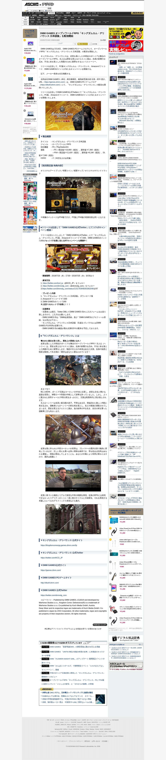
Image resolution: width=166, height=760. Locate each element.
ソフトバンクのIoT (106, 22)
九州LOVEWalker (97, 736)
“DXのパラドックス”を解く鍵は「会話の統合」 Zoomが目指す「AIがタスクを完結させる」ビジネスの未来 (130, 221)
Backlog (79, 22)
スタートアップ (101, 13)
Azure (52, 22)
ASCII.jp (31, 4)
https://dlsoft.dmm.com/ (50, 85)
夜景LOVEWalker (87, 736)
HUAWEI (79, 19)
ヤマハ (92, 22)
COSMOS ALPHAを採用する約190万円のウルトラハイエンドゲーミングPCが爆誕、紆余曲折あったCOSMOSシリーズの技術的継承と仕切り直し (129, 86)
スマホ (94, 13)
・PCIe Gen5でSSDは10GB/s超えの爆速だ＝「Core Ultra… (29, 166)
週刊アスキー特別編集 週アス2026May (30, 203)
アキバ (89, 13)
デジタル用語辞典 (80, 733)
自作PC (79, 13)
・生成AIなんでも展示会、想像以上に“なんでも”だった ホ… (29, 148)
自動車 (68, 13)
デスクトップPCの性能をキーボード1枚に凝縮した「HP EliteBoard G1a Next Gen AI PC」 (130, 454)
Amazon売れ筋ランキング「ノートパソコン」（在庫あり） (29, 33)
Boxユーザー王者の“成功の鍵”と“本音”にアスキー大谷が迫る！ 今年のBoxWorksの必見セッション (130, 344)
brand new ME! (94, 727)
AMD (39, 19)
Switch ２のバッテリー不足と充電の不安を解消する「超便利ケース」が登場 (130, 297)
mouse (39, 17)
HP (79, 17)
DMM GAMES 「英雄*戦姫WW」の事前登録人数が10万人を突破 (75, 647)
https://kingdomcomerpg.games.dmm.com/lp (59, 545)
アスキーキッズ (27, 15)
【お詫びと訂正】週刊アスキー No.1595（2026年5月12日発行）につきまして (126, 648)
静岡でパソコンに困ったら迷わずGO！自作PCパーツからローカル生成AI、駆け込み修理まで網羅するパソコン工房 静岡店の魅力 (130, 103)
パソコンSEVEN (59, 17)
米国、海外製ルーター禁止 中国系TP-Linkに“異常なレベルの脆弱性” (69, 702)
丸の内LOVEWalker (108, 736)
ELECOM (32, 19)
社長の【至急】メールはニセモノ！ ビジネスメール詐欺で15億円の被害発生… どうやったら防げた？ (130, 187)
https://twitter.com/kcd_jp (53, 283)
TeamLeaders (67, 15)
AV (85, 13)
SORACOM (76, 729)
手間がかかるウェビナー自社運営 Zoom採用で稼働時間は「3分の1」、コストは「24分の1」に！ (131, 327)
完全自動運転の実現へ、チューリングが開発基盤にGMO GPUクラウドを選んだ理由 (130, 264)
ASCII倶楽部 (137, 13)
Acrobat (39, 22)
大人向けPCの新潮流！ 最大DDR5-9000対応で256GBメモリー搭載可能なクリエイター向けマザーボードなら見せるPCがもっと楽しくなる (130, 251)
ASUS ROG (45, 19)
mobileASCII (89, 733)
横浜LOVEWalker (66, 736)
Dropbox (66, 22)
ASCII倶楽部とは (32, 171)
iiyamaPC (45, 17)
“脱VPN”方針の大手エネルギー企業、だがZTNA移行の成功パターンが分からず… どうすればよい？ (129, 391)
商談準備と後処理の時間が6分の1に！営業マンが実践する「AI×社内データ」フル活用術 (130, 360)
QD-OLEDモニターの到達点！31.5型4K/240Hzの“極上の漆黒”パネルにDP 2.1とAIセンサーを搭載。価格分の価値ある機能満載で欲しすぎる (130, 280)
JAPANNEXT (45, 24)
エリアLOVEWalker (56, 736)
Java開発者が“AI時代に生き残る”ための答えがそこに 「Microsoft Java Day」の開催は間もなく (129, 119)
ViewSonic (86, 19)
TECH (45, 13)
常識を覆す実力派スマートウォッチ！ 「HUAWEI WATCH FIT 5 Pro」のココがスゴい (130, 149)
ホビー (74, 13)
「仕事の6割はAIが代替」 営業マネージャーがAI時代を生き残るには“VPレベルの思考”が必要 (130, 238)
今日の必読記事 (63, 733)
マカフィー (32, 24)
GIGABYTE (52, 19)
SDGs (84, 15)
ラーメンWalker (46, 736)
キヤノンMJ (39, 24)
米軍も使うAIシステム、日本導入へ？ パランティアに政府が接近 (67, 693)
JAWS (32, 22)
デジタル (47, 4)
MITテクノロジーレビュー (100, 733)
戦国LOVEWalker (118, 736)
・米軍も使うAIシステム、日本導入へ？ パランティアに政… (29, 142)
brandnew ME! (59, 24)
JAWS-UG (63, 724)
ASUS (72, 17)
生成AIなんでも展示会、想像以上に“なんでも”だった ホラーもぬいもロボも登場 (74, 696)
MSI (66, 17)
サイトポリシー (62, 741)
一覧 (74, 44)
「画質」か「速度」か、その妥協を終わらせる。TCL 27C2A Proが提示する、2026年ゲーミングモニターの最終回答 (130, 70)
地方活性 (88, 15)
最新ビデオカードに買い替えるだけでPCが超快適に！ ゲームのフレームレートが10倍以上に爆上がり (130, 437)
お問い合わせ (96, 741)
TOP (48, 720)
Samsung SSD (58, 729)
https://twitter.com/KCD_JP (52, 558)
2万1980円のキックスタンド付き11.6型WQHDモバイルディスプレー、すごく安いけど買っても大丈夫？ (130, 134)
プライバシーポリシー (76, 741)
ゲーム (108, 13)
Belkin (92, 19)
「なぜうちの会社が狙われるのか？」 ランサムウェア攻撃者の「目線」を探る (130, 374)
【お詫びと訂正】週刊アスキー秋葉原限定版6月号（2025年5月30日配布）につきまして (126, 657)
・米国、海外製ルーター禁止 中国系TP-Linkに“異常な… (29, 160)
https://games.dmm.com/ (54, 82)
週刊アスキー (58, 15)
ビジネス (38, 13)
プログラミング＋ (93, 731)
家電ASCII (41, 15)
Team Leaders (84, 731)
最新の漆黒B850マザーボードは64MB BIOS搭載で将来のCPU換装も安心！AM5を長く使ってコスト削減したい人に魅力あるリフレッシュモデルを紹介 (130, 423)
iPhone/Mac (60, 13)
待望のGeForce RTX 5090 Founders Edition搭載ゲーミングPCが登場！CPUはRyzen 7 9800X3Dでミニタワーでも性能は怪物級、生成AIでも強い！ (130, 167)
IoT (33, 13)
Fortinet (86, 22)
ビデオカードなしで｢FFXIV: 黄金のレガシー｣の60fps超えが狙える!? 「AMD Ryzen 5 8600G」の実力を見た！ (130, 501)
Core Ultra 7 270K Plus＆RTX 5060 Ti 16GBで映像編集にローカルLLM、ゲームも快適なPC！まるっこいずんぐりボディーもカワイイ (130, 202)
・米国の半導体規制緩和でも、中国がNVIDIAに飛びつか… (29, 154)
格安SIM (34, 15)
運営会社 (87, 741)
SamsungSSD (57, 20)
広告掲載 (104, 741)
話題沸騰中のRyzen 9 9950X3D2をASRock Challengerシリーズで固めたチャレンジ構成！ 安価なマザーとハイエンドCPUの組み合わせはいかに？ (130, 405)
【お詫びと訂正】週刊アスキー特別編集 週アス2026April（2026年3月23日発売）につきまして (125, 653)
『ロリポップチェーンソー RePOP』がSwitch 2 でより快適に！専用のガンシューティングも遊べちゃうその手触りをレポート (130, 312)
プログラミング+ (77, 15)
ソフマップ (52, 24)
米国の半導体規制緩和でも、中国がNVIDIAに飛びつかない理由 (66, 699)
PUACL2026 (95, 15)
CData (72, 22)
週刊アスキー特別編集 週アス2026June (30, 178)
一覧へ (140, 644)
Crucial (72, 19)
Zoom (99, 22)
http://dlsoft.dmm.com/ (50, 583)
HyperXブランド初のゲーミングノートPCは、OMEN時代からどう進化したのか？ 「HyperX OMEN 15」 (129, 470)
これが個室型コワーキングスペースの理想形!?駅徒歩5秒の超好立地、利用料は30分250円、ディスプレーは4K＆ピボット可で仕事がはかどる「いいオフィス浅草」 (130, 487)
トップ (25, 13)
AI (29, 13)
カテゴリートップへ (100, 625)
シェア (60, 43)
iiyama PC (80, 722)
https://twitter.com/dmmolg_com (56, 286)
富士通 (32, 17)
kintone (46, 22)
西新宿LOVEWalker (77, 736)
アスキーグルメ (50, 15)
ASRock (65, 19)
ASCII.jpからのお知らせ (116, 644)
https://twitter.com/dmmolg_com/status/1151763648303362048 (68, 289)
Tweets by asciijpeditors (117, 54)
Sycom (52, 17)
